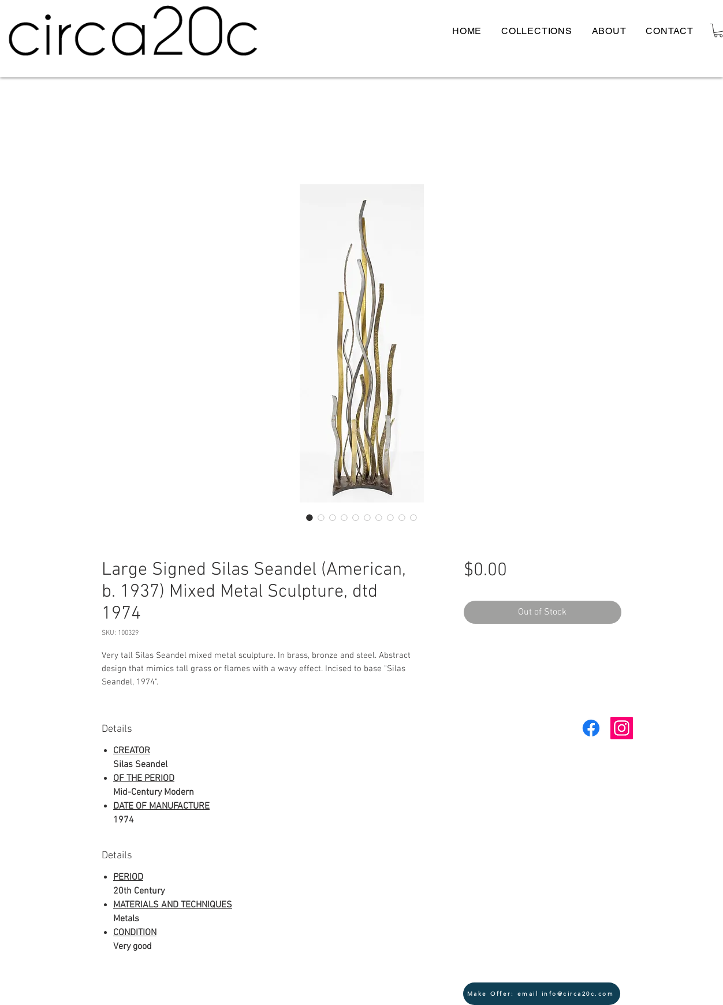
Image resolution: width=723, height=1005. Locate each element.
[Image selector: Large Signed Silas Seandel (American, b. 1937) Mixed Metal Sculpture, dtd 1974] (309, 517)
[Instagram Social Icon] (621, 728)
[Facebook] (591, 728)
